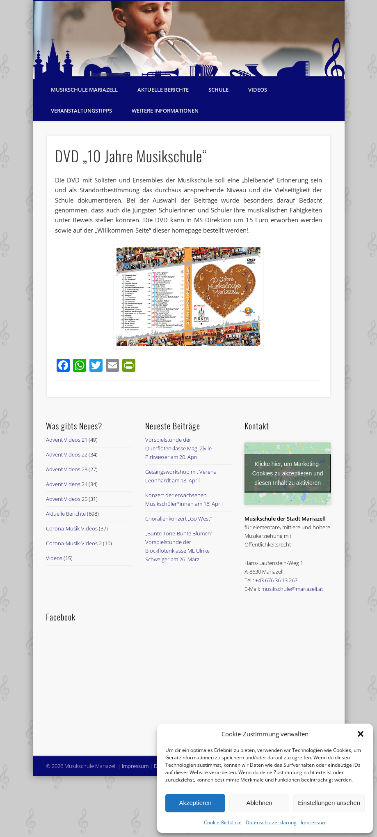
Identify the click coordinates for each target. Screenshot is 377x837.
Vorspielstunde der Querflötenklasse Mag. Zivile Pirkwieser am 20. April (178, 448)
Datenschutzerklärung (271, 822)
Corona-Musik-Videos (72, 528)
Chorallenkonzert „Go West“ (178, 518)
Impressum (314, 822)
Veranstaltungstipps (81, 110)
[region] (189, 40)
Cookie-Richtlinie (223, 822)
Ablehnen (259, 802)
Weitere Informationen (165, 110)
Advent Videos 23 (66, 469)
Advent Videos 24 (66, 484)
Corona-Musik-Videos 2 (74, 543)
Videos (257, 89)
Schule (218, 89)
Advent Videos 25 (66, 499)
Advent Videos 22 (66, 454)
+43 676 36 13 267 (276, 580)
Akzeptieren (195, 802)
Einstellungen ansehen (329, 802)
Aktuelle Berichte (163, 89)
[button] (360, 734)
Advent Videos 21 (66, 439)
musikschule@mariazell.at (292, 589)
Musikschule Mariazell (84, 89)
